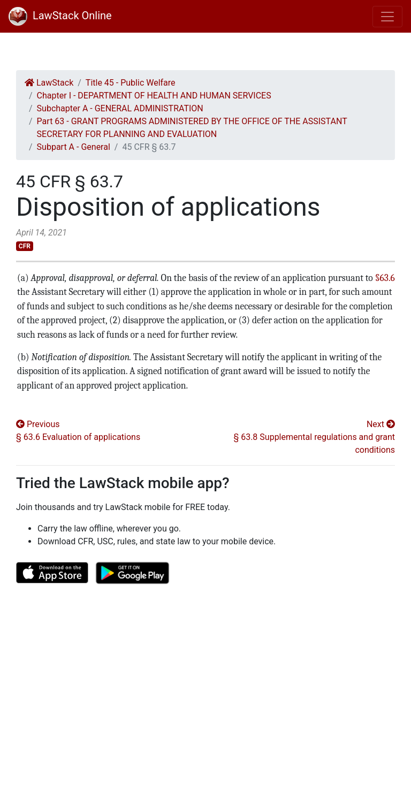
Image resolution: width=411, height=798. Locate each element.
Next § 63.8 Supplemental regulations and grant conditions (314, 437)
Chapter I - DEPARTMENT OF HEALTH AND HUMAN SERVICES (154, 95)
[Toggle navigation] (387, 16)
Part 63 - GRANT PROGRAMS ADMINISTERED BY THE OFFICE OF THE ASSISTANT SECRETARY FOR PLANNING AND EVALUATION (192, 127)
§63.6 (385, 277)
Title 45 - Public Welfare (131, 83)
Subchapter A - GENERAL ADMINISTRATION (120, 108)
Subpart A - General (73, 147)
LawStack (49, 83)
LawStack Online (60, 15)
